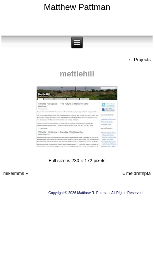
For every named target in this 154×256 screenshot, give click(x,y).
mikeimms (13, 173)
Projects (139, 59)
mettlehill (77, 73)
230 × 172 (82, 160)
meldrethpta (138, 173)
